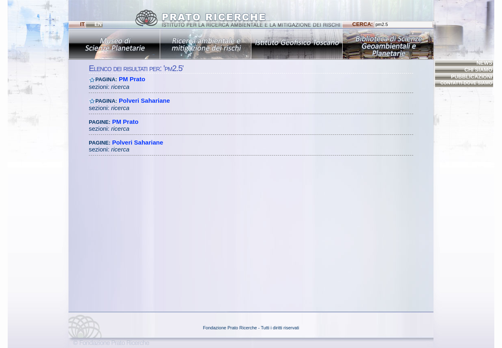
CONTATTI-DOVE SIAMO (466, 82)
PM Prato (132, 79)
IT (82, 24)
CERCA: (392, 24)
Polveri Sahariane (144, 100)
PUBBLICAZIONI (471, 76)
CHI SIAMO (478, 70)
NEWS (484, 63)
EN (98, 24)
